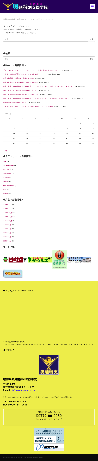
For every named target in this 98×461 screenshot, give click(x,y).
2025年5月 (7, 237)
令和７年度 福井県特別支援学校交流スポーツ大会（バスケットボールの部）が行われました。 (38, 86)
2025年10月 (7, 221)
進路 (4, 189)
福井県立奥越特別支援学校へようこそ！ (17, 19)
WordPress (39, 457)
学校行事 (6, 177)
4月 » (7, 151)
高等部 (5, 194)
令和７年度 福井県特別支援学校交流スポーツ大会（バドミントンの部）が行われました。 (37, 98)
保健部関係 (7, 173)
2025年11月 (7, 217)
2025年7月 (7, 229)
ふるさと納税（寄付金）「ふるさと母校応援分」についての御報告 (28, 106)
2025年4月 (7, 241)
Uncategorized (8, 165)
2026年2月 (7, 209)
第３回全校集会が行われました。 (15, 102)
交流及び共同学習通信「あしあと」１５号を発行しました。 (25, 74)
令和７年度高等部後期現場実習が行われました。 (21, 94)
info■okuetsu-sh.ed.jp (23, 390)
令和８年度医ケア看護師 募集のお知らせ (19, 78)
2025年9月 (7, 225)
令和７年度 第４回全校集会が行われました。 (20, 90)
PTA (4, 161)
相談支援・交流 (9, 185)
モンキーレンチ (21, 457)
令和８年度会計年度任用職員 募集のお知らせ (20, 82)
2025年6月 (7, 233)
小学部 (5, 181)
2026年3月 (7, 205)
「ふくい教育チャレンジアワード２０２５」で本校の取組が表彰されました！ (32, 70)
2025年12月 (7, 213)
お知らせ (6, 169)
